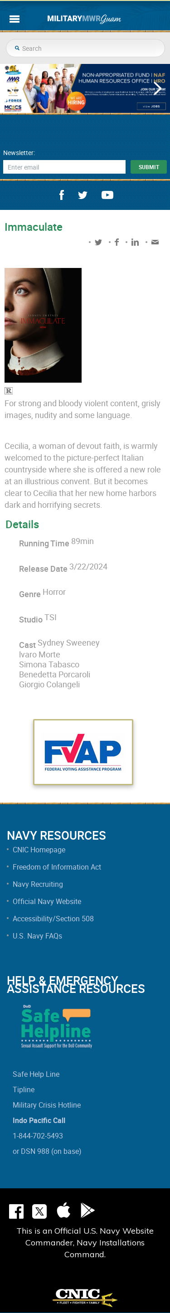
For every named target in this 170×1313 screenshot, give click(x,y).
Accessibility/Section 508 (53, 919)
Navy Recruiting (38, 884)
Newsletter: (19, 152)
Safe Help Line (36, 1074)
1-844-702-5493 (38, 1136)
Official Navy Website (47, 901)
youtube (107, 195)
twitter (82, 195)
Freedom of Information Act (57, 867)
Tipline (23, 1089)
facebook (61, 195)
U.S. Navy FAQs (37, 936)
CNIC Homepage (39, 850)
